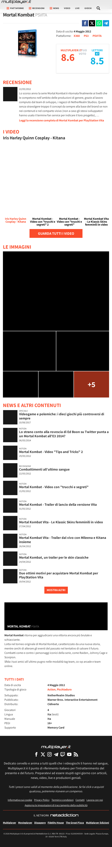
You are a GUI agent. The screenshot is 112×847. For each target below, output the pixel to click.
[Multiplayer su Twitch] (62, 754)
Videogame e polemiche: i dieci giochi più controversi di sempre (61, 416)
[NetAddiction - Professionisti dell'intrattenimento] (64, 815)
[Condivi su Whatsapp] (99, 23)
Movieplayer (25, 822)
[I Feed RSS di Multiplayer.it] (76, 754)
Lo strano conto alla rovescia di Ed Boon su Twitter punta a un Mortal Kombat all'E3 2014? (64, 434)
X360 (77, 36)
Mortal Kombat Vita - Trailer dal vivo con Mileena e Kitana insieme (62, 539)
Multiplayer (9, 822)
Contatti (80, 800)
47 (97, 53)
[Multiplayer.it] (16, 2)
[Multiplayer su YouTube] (69, 754)
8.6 (68, 57)
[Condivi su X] (92, 23)
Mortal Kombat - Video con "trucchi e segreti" (54, 487)
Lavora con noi (95, 800)
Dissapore (40, 822)
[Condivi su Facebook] (85, 23)
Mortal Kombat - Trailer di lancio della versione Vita (58, 504)
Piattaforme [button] (15, 8)
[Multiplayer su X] (43, 754)
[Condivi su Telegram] (106, 23)
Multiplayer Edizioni (97, 822)
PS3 (86, 36)
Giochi (88, 8)
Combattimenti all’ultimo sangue (44, 469)
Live (77, 8)
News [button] (54, 8)
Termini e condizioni (63, 800)
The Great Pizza (75, 822)
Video (67, 8)
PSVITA (97, 36)
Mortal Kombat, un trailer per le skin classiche (54, 557)
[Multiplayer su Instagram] (49, 754)
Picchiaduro (64, 689)
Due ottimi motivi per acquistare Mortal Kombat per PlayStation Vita (58, 575)
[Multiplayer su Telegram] (56, 754)
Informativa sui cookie (20, 800)
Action (51, 689)
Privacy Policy (41, 800)
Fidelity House (56, 822)
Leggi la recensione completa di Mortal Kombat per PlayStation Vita (61, 120)
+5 (91, 384)
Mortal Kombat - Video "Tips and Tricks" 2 (51, 451)
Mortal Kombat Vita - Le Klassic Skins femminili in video (61, 522)
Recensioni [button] (37, 8)
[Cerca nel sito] (98, 8)
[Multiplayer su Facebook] (36, 754)
